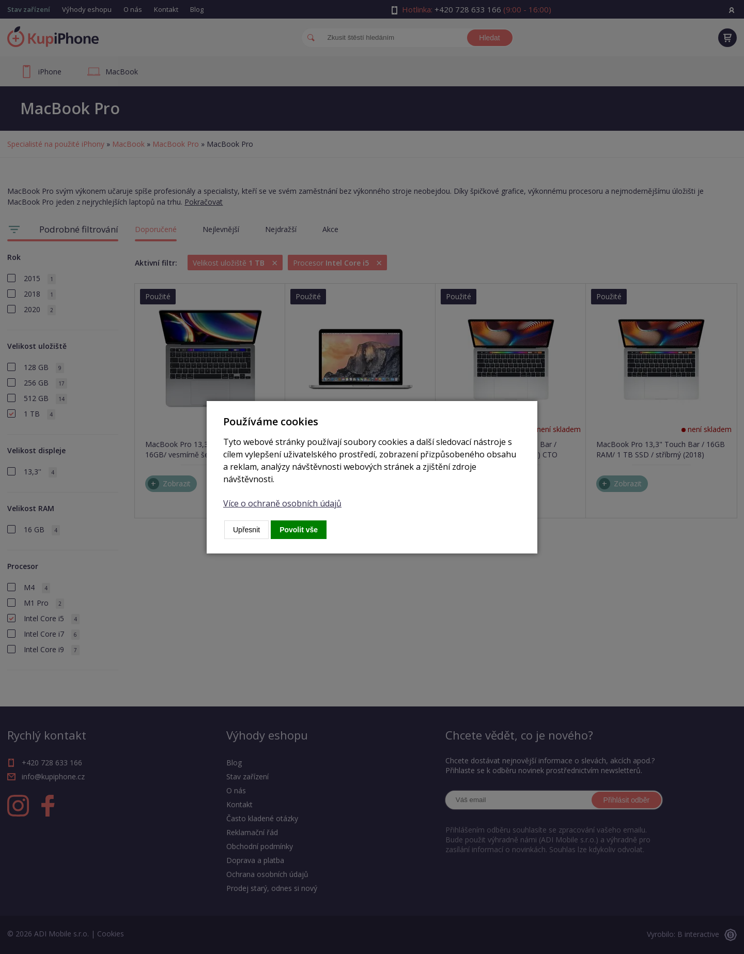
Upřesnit (246, 530)
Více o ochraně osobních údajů (282, 503)
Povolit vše (299, 530)
